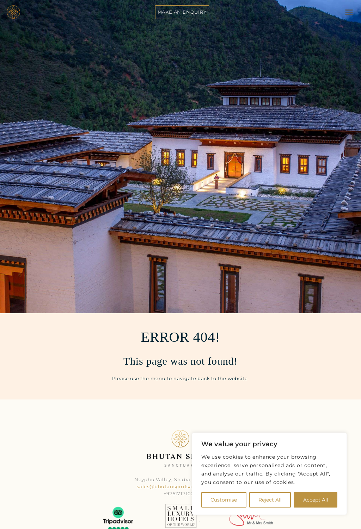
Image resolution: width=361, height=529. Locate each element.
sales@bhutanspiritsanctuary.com (180, 486)
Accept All (315, 500)
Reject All (270, 500)
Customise (223, 500)
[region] (269, 474)
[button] (349, 12)
